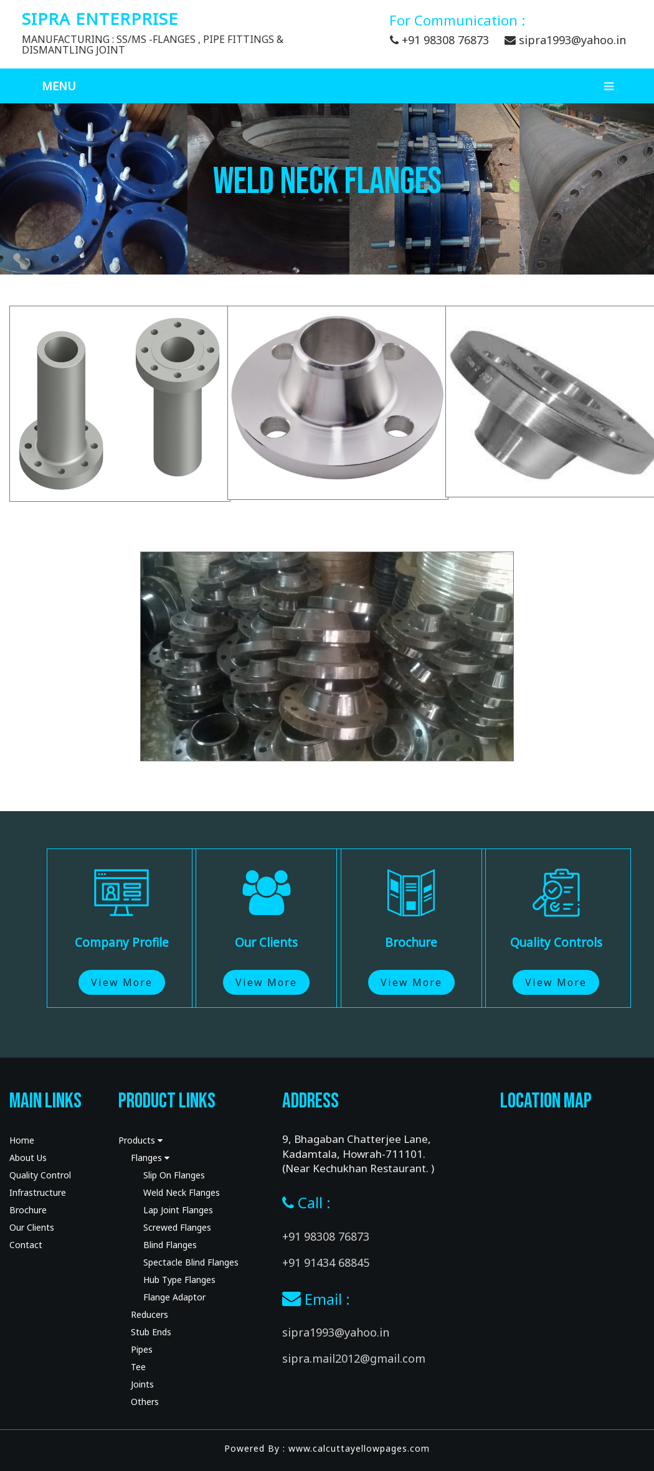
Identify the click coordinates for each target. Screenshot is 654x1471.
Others (145, 1402)
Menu (333, 85)
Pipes (142, 1349)
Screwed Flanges (177, 1227)
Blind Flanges (170, 1245)
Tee (138, 1367)
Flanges (150, 1157)
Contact (25, 1245)
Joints (142, 1384)
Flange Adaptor (174, 1297)
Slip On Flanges (174, 1175)
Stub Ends (151, 1332)
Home (21, 1140)
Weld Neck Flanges (181, 1192)
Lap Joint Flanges (178, 1210)
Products (140, 1140)
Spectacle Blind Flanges (191, 1262)
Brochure (28, 1210)
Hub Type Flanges (179, 1279)
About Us (28, 1157)
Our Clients (31, 1227)
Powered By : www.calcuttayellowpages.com (327, 1448)
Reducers (149, 1314)
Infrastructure (37, 1192)
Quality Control (40, 1175)
